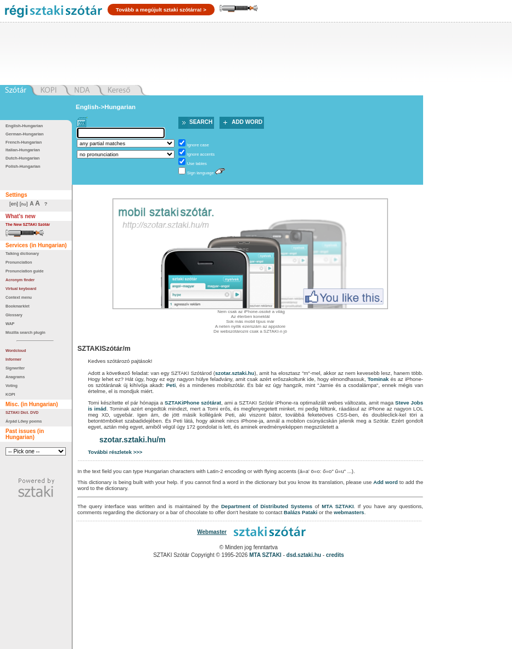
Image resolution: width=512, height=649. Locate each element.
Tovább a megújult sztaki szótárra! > (161, 10)
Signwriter (15, 368)
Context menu (18, 297)
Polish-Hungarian (23, 166)
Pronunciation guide (24, 271)
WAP (9, 323)
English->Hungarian (106, 107)
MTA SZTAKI (337, 506)
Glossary (13, 314)
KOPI (10, 394)
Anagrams (15, 376)
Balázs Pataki (300, 512)
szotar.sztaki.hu (234, 373)
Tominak (378, 379)
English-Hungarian (24, 125)
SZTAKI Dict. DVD (21, 412)
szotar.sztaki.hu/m (132, 439)
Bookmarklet (17, 306)
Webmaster (212, 532)
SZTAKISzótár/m (104, 348)
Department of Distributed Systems (266, 506)
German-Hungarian (24, 134)
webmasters (349, 512)
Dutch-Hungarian (22, 158)
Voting (11, 385)
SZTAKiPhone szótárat (193, 403)
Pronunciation (18, 262)
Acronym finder (20, 279)
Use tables (197, 163)
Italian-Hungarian (22, 149)
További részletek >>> (115, 452)
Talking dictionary (22, 253)
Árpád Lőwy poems (23, 421)
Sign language (200, 172)
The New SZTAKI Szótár (27, 224)
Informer (13, 359)
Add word (247, 122)
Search (200, 122)
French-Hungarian (23, 142)
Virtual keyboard (20, 288)
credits (335, 555)
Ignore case (198, 145)
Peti (171, 385)
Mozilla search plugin (25, 332)
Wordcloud (15, 350)
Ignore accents (201, 154)
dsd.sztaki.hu (303, 555)
